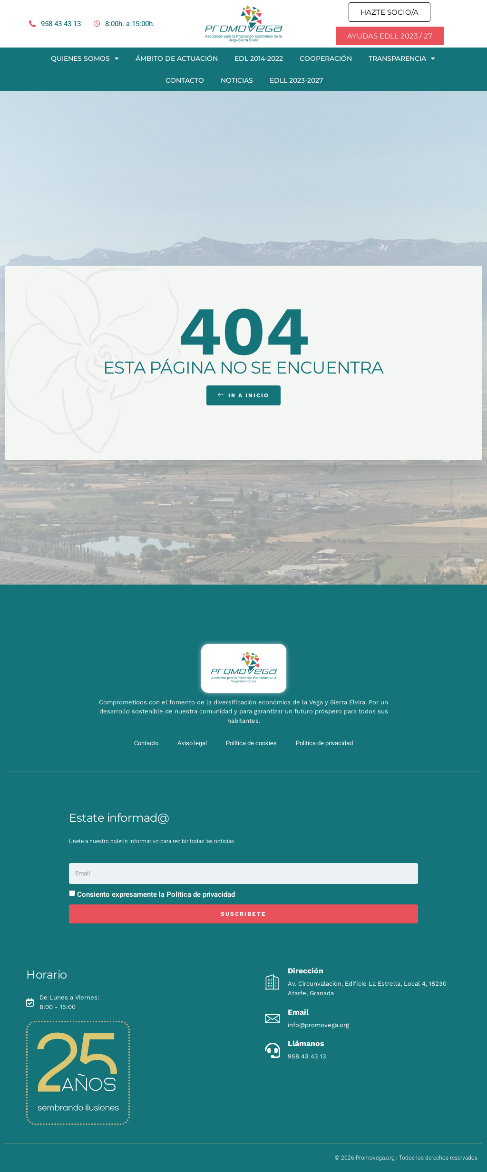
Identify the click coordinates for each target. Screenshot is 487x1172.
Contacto (185, 80)
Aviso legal (192, 743)
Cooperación (326, 58)
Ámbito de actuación (177, 58)
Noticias (237, 80)
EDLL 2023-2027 (296, 80)
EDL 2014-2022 (258, 58)
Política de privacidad (200, 894)
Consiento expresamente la (156, 894)
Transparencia (402, 58)
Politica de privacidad (324, 743)
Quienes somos (85, 58)
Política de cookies (251, 743)
